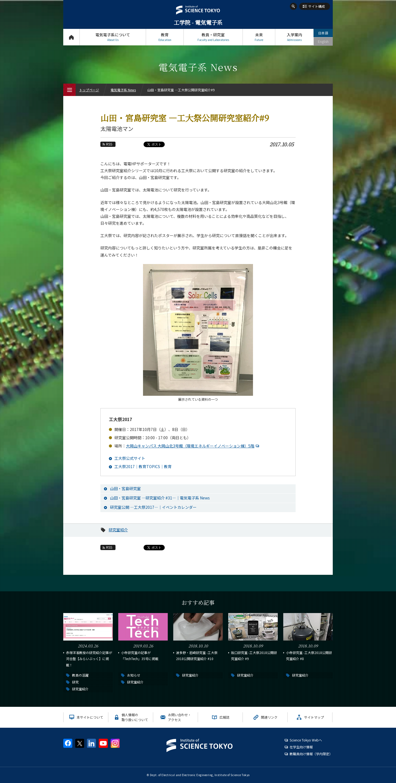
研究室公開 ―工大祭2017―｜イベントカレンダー (153, 507)
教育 (164, 37)
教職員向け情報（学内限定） (311, 753)
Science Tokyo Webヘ (306, 740)
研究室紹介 (118, 529)
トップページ (71, 37)
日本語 (323, 33)
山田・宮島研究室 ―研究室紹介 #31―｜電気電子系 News (160, 498)
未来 (259, 37)
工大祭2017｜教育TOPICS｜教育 (143, 466)
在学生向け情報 (301, 746)
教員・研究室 (213, 37)
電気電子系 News (123, 89)
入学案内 (294, 37)
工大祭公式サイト (129, 458)
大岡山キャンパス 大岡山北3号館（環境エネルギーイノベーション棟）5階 (193, 446)
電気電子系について (113, 37)
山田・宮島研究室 (125, 488)
